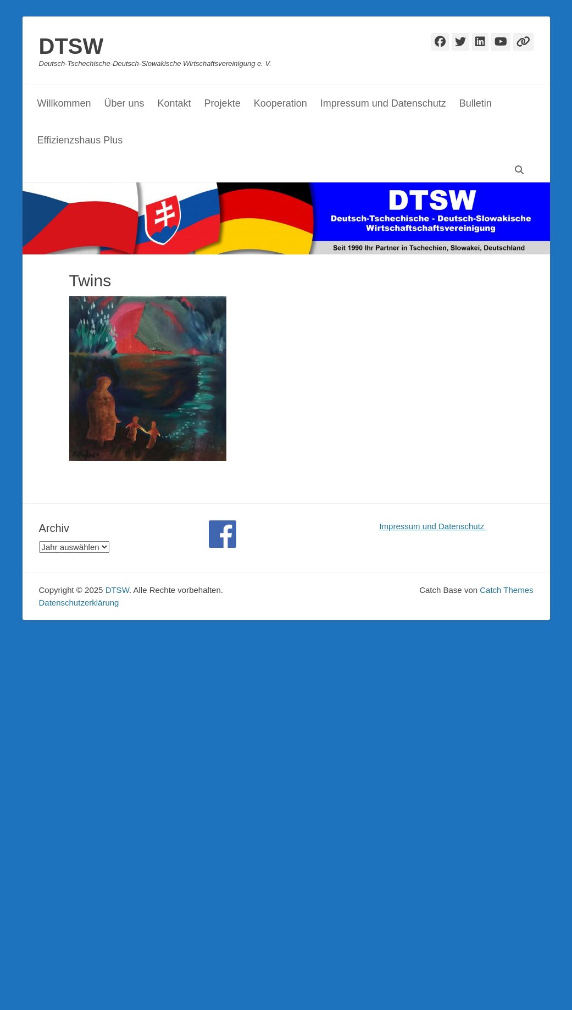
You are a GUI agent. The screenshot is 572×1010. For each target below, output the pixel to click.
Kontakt (174, 103)
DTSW (71, 46)
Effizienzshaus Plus (80, 140)
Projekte (222, 103)
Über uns (124, 103)
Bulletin (475, 103)
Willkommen (64, 103)
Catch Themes (506, 590)
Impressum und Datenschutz (383, 103)
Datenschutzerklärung (79, 602)
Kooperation (280, 103)
